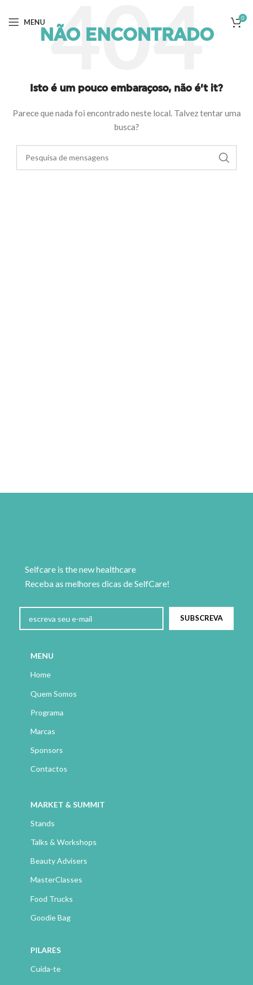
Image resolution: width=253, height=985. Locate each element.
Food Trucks (51, 898)
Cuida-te (45, 968)
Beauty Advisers (58, 860)
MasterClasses (56, 879)
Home (40, 674)
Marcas (42, 731)
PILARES (45, 950)
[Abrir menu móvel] (27, 22)
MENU (42, 655)
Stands (42, 823)
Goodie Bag (50, 917)
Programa (47, 712)
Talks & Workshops (63, 842)
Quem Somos (53, 693)
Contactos (48, 768)
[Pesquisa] (126, 157)
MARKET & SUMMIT (67, 804)
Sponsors (46, 750)
